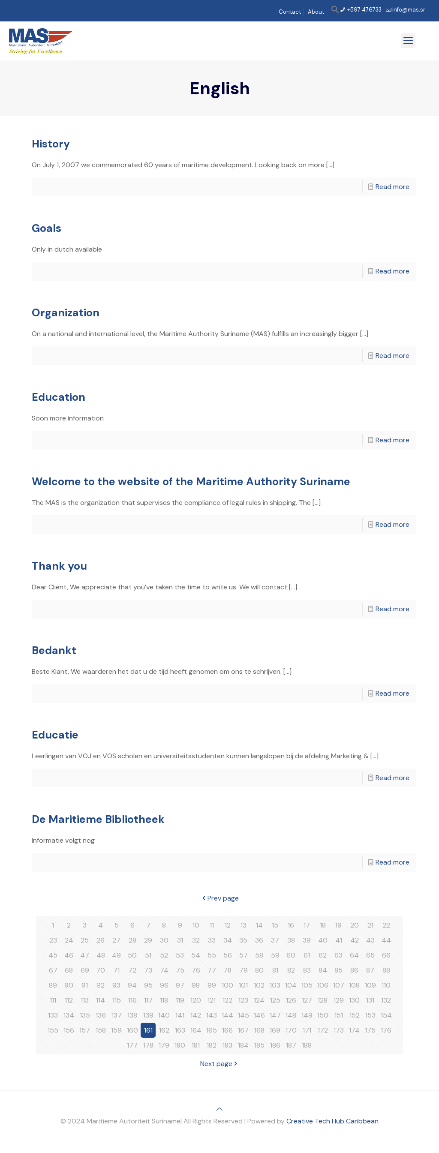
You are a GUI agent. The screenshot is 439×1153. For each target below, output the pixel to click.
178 (148, 1045)
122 (227, 1000)
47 (84, 955)
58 (259, 955)
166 (227, 1030)
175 (370, 1030)
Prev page (220, 898)
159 (116, 1030)
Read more (392, 186)
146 (259, 1015)
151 (338, 1015)
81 (275, 970)
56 (227, 955)
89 (53, 985)
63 (338, 955)
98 (196, 985)
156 (68, 1030)
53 (180, 955)
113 (85, 1000)
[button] (335, 11)
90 (68, 985)
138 (132, 1015)
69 (85, 970)
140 (164, 1015)
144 (227, 1015)
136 (101, 1015)
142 (195, 1015)
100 (227, 985)
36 (259, 940)
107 (338, 985)
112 (69, 1000)
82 (291, 970)
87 (370, 970)
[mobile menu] (408, 40)
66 (386, 955)
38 (291, 940)
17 (307, 925)
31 (180, 940)
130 (354, 1000)
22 (386, 925)
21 (370, 925)
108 (354, 985)
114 (100, 1000)
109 (370, 985)
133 (53, 1015)
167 (243, 1030)
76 (196, 970)
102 (259, 985)
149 (307, 1015)
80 (259, 970)
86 (354, 970)
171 (307, 1030)
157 (84, 1030)
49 (116, 955)
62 (323, 955)
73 (148, 970)
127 (307, 1000)
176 (386, 1030)
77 (211, 970)
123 (243, 1000)
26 (100, 940)
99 (211, 985)
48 (100, 955)
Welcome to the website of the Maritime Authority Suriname (191, 481)
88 (386, 970)
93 (116, 985)
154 (386, 1015)
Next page (219, 1063)
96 (164, 985)
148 (291, 1015)
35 (243, 940)
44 (386, 940)
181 (196, 1045)
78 (227, 970)
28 (132, 940)
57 (243, 955)
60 (290, 955)
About (316, 11)
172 (323, 1030)
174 (354, 1030)
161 (148, 1030)
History (51, 144)
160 (132, 1030)
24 (69, 940)
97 (180, 985)
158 (101, 1030)
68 (69, 970)
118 (164, 1000)
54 (195, 955)
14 (259, 925)
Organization (65, 313)
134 (68, 1015)
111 (53, 1000)
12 (228, 925)
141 (179, 1015)
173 (339, 1030)
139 (148, 1015)
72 (132, 970)
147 (275, 1015)
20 (354, 925)
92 (100, 985)
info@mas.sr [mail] (408, 9)
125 (275, 1000)
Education (58, 397)
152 (354, 1015)
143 (211, 1015)
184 (243, 1045)
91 (84, 985)
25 (85, 940)
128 (323, 1000)
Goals (46, 228)
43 (370, 940)
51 (148, 955)
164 (195, 1030)
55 (211, 955)
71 (116, 970)
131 (370, 1000)
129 (339, 1000)
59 (275, 955)
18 (323, 925)
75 (180, 970)
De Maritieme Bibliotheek (98, 819)
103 (275, 985)
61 (307, 955)
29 (148, 940)
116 (132, 1000)
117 (148, 1000)
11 (212, 925)
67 (53, 970)
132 (386, 1000)
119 (180, 1000)
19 (338, 925)
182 (211, 1045)
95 (148, 985)
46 (68, 955)
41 (338, 940)
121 (211, 1000)
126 (291, 1000)
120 (195, 1000)
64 (354, 955)
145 (243, 1015)
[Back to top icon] (219, 1109)
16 (291, 925)
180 (179, 1045)
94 (132, 985)
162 (164, 1030)
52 (164, 955)
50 (132, 955)
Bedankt (54, 650)
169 (275, 1030)
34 (227, 940)
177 (132, 1045)
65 (370, 955)
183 (227, 1045)
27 (116, 940)
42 (354, 940)
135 (85, 1015)
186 (275, 1045)
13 (244, 925)
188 (307, 1045)
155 (53, 1030)
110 (386, 985)
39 (307, 940)
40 (323, 940)
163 (180, 1030)
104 (291, 985)
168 (259, 1030)
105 (307, 985)
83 (307, 970)
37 (275, 940)
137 (116, 1015)
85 (338, 970)
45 (52, 955)
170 (291, 1030)
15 (275, 925)
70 (100, 970)
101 (243, 985)
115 (116, 1000)
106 (322, 985)
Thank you (59, 566)
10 (195, 925)
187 (291, 1045)
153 (370, 1015)
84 (323, 970)
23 (53, 940)
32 (196, 940)
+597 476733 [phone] (364, 9)
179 (164, 1045)
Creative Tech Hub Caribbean (332, 1121)
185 (259, 1045)
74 (164, 970)
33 (212, 940)
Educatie (55, 735)
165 (211, 1030)
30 (164, 940)
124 (259, 1000)
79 (243, 970)
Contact (290, 11)
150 (322, 1015)
